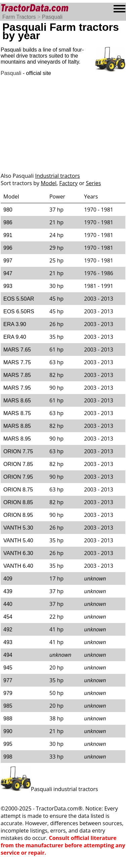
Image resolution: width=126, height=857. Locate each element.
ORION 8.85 (18, 502)
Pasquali (52, 17)
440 (7, 604)
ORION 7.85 (18, 464)
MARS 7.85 (17, 375)
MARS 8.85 (17, 426)
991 (7, 235)
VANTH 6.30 (18, 553)
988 (7, 718)
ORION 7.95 (18, 477)
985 (7, 706)
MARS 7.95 (17, 388)
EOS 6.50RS (18, 311)
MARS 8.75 (17, 413)
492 (7, 629)
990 (7, 731)
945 (7, 668)
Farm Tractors (19, 17)
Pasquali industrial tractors (49, 789)
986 (7, 222)
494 (7, 655)
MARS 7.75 (17, 362)
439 (7, 591)
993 (7, 286)
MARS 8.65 (17, 400)
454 (7, 617)
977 (7, 680)
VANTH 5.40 (18, 540)
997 (7, 260)
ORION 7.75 (18, 451)
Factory (68, 183)
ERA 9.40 (14, 337)
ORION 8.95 (18, 515)
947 (7, 273)
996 (7, 248)
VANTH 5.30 (18, 528)
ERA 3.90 (14, 324)
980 (7, 210)
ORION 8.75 (18, 489)
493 (7, 642)
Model (48, 183)
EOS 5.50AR (18, 299)
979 (7, 693)
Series (93, 183)
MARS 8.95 (17, 439)
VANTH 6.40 (18, 566)
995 (7, 744)
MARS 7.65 (17, 350)
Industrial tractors (57, 175)
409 (7, 578)
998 (7, 757)
